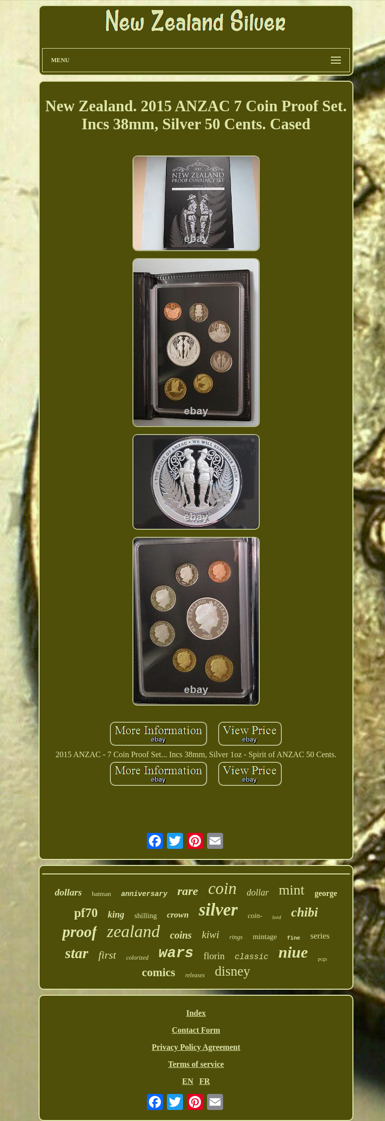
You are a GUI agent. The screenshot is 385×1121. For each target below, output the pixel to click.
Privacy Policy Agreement (196, 1047)
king (116, 915)
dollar (258, 892)
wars (176, 953)
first (107, 955)
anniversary (144, 894)
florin (214, 956)
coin (222, 888)
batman (101, 894)
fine (293, 938)
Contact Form (196, 1030)
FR (204, 1081)
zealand (133, 931)
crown (177, 915)
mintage (265, 937)
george (325, 893)
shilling (145, 916)
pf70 (86, 913)
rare (187, 891)
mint (291, 890)
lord (276, 917)
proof (79, 932)
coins (180, 935)
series (320, 936)
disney (232, 971)
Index (196, 1013)
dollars (68, 892)
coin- (255, 916)
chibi (304, 912)
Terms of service (196, 1064)
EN (187, 1081)
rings (236, 937)
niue (293, 952)
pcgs (322, 959)
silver (218, 910)
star (77, 953)
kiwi (210, 935)
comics (158, 972)
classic (251, 957)
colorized (137, 957)
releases (195, 975)
